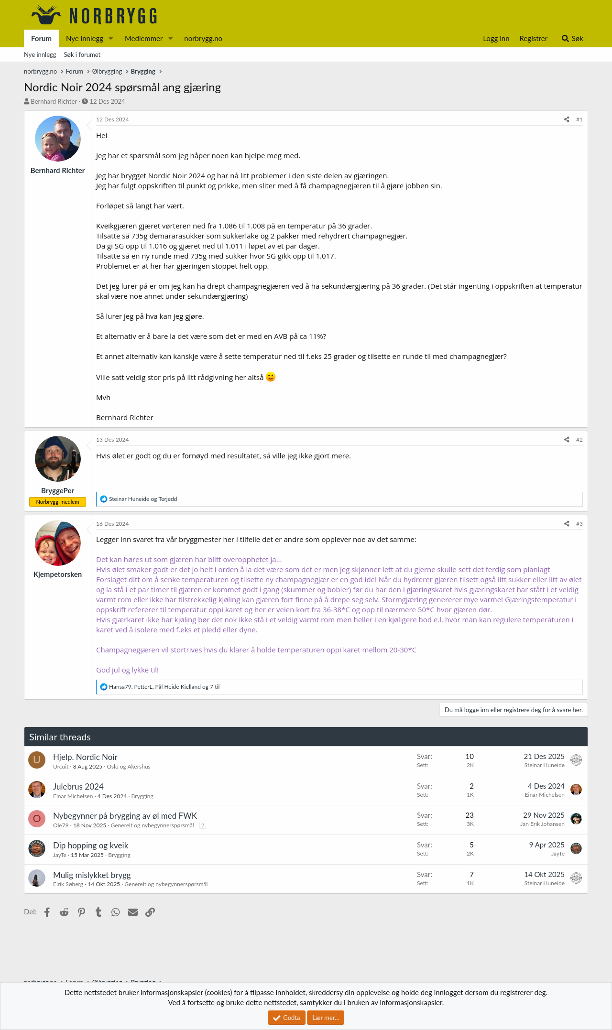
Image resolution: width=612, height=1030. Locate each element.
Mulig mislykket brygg (92, 875)
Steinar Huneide (545, 765)
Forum (41, 38)
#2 (579, 439)
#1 (579, 119)
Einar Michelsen (73, 796)
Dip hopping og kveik (90, 845)
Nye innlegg (84, 38)
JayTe (59, 854)
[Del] (567, 119)
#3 (579, 523)
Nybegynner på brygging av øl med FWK (125, 816)
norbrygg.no (203, 38)
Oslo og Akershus (128, 766)
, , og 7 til (164, 686)
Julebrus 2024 (78, 786)
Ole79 (61, 825)
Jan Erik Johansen (542, 823)
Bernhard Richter (54, 101)
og (143, 498)
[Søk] (572, 38)
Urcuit (60, 766)
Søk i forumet (82, 54)
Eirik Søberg (68, 884)
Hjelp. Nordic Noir (85, 757)
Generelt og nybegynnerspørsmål (152, 825)
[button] (111, 38)
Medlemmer (144, 38)
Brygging (142, 796)
